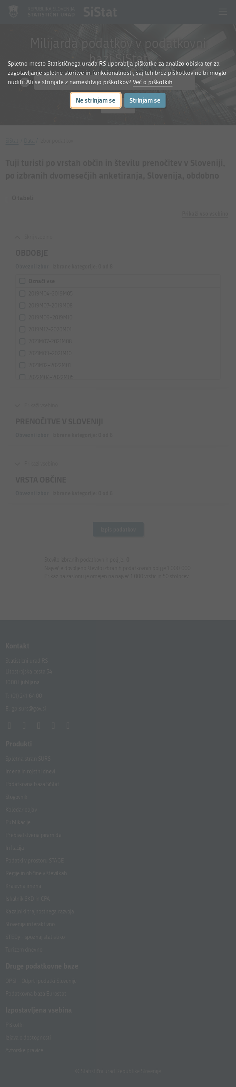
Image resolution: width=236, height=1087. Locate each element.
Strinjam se (145, 100)
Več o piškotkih (152, 82)
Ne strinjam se (95, 100)
